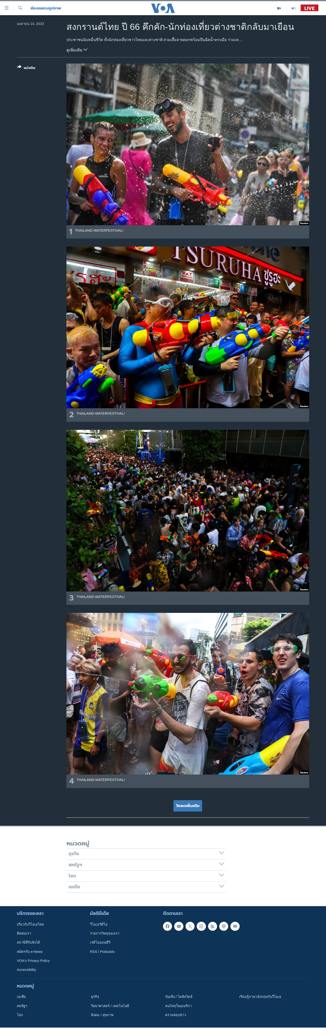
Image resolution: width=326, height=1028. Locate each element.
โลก (20, 1015)
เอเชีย (21, 997)
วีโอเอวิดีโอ (98, 924)
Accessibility (26, 970)
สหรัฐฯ (22, 1006)
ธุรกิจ (95, 997)
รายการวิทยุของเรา (104, 933)
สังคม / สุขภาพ (102, 1015)
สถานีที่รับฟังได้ (28, 943)
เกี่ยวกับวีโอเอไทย (30, 924)
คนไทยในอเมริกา (178, 1006)
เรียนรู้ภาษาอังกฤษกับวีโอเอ (260, 997)
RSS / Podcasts (102, 952)
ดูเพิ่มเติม (76, 49)
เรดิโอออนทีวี (100, 943)
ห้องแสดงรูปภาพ (46, 8)
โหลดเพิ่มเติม (188, 806)
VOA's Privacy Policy (33, 961)
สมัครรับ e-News (30, 952)
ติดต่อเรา (24, 933)
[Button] (26, 68)
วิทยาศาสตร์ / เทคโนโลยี (110, 1006)
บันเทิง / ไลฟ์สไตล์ (178, 997)
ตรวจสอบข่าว (175, 1015)
